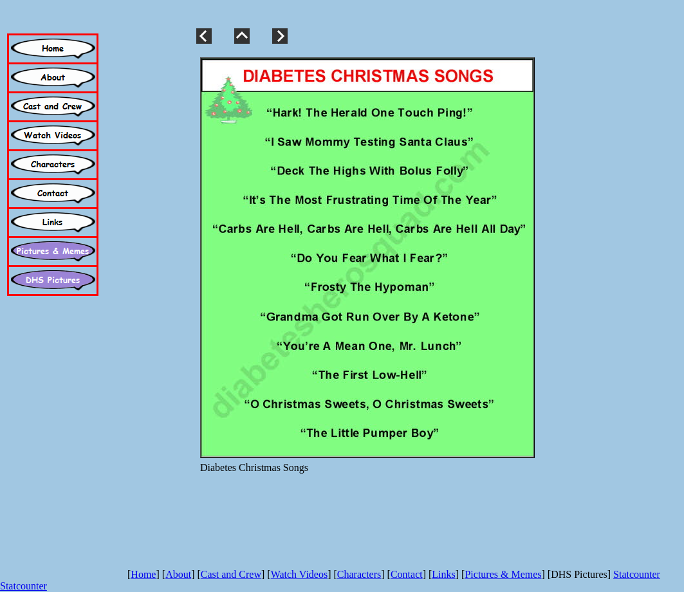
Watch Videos (299, 574)
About (178, 574)
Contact (407, 574)
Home (143, 574)
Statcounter (636, 574)
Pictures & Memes (503, 574)
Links (443, 574)
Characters (359, 574)
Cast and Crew (231, 574)
